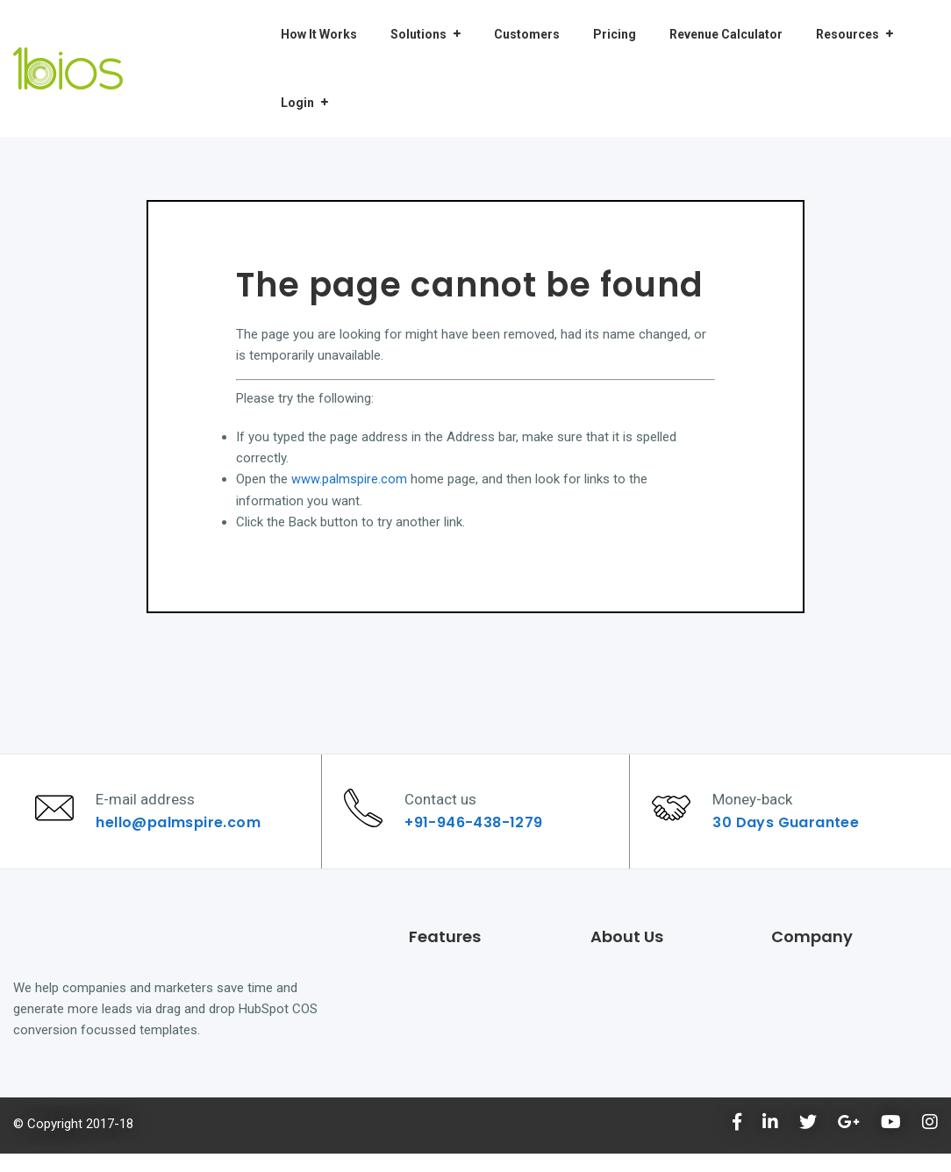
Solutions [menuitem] (418, 34)
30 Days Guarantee (791, 831)
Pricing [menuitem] (614, 34)
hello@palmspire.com (183, 831)
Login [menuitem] (297, 103)
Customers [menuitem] (527, 34)
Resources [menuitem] (847, 34)
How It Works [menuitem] (319, 34)
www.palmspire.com (349, 479)
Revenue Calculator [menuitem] (726, 34)
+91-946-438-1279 (478, 831)
